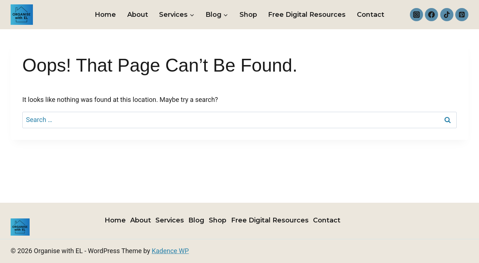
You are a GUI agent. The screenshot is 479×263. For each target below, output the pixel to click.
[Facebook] (431, 14)
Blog (196, 220)
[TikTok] (446, 14)
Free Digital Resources (307, 15)
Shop (248, 15)
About (137, 15)
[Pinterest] (461, 14)
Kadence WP (170, 251)
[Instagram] (416, 14)
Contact (370, 15)
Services (169, 220)
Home (105, 15)
